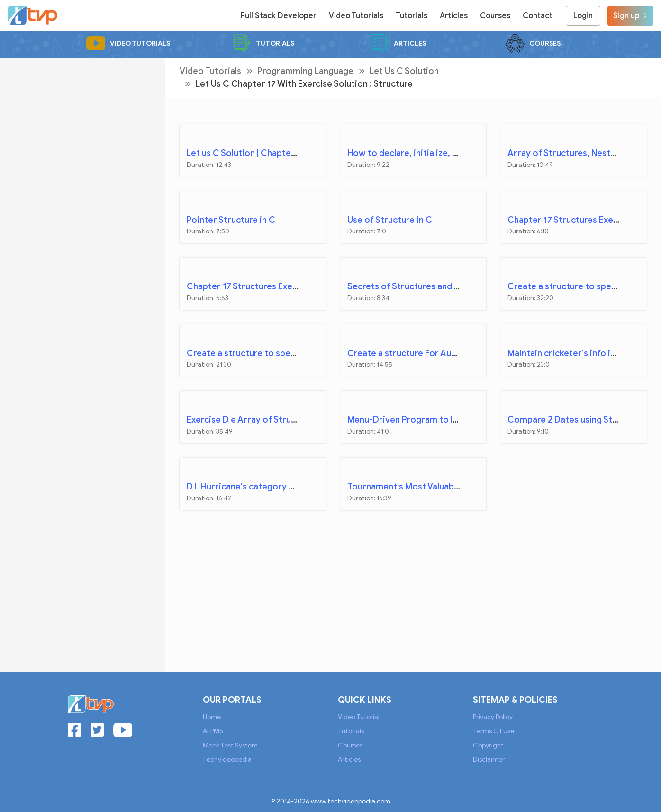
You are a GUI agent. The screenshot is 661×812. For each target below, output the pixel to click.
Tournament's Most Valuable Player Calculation (441, 486)
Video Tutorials (356, 15)
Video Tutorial (359, 717)
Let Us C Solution (404, 71)
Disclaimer (489, 760)
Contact (537, 15)
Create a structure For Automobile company (437, 353)
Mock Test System (230, 745)
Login (583, 15)
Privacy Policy (493, 717)
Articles (454, 15)
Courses (495, 15)
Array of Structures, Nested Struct (577, 153)
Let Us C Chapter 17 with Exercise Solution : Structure (304, 84)
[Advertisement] (82, 117)
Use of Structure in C (389, 220)
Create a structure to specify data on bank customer (294, 353)
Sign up (630, 15)
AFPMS (213, 731)
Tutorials (411, 15)
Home (212, 717)
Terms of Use (493, 731)
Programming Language (305, 71)
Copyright (488, 745)
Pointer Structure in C (231, 220)
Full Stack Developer (279, 15)
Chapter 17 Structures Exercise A (574, 220)
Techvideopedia (227, 760)
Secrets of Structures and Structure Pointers (438, 286)
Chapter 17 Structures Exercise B (253, 286)
